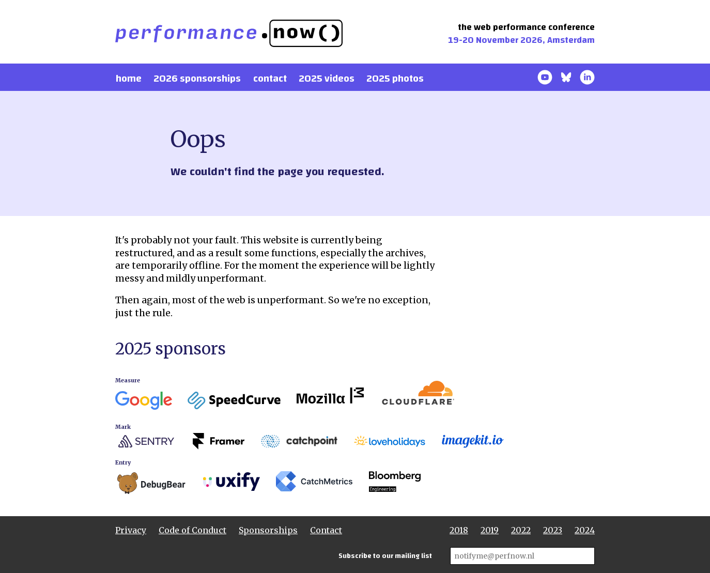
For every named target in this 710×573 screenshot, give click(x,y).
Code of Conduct (192, 530)
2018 (459, 530)
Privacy (130, 530)
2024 (585, 530)
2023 (552, 530)
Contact (270, 78)
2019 (490, 530)
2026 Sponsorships (197, 78)
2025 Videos (326, 78)
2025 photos (395, 78)
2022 (521, 530)
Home (129, 78)
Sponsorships (268, 530)
